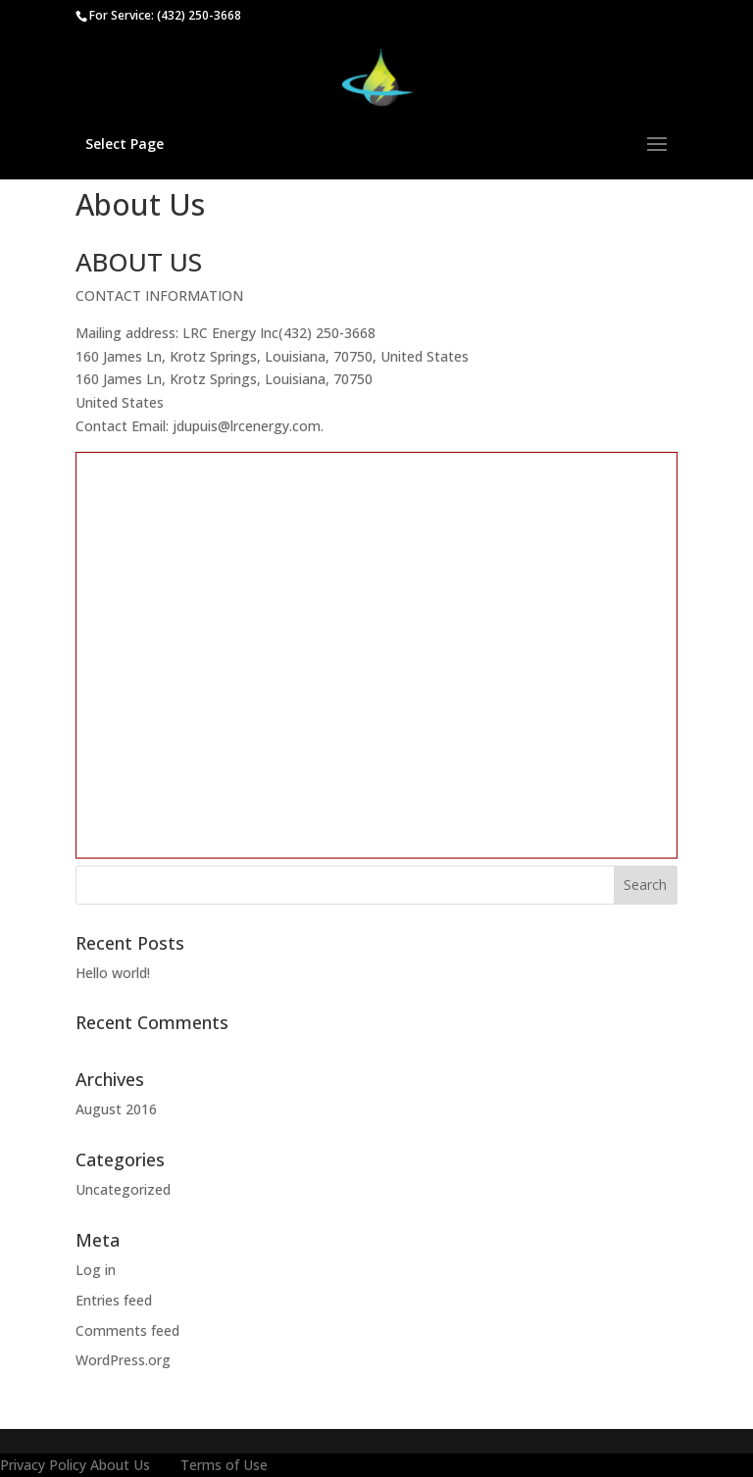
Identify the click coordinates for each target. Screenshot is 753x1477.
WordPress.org (123, 1360)
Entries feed (113, 1300)
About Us (120, 1464)
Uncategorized (123, 1189)
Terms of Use (224, 1464)
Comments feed (127, 1330)
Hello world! (112, 972)
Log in (95, 1269)
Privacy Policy (43, 1464)
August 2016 (116, 1109)
